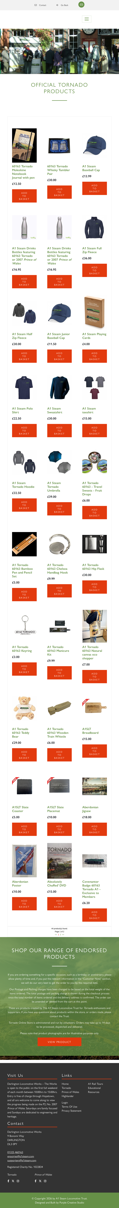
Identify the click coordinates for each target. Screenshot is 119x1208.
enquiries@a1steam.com (20, 1156)
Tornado (66, 1088)
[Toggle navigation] (87, 19)
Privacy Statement (71, 1110)
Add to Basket (24, 195)
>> (63, 935)
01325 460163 (15, 1152)
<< (56, 935)
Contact (40, 4)
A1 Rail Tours (95, 1084)
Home (65, 1084)
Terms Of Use (69, 1106)
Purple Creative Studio (72, 1202)
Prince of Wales (70, 1092)
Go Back (62, 4)
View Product (59, 1042)
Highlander (68, 1096)
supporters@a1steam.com (21, 1160)
